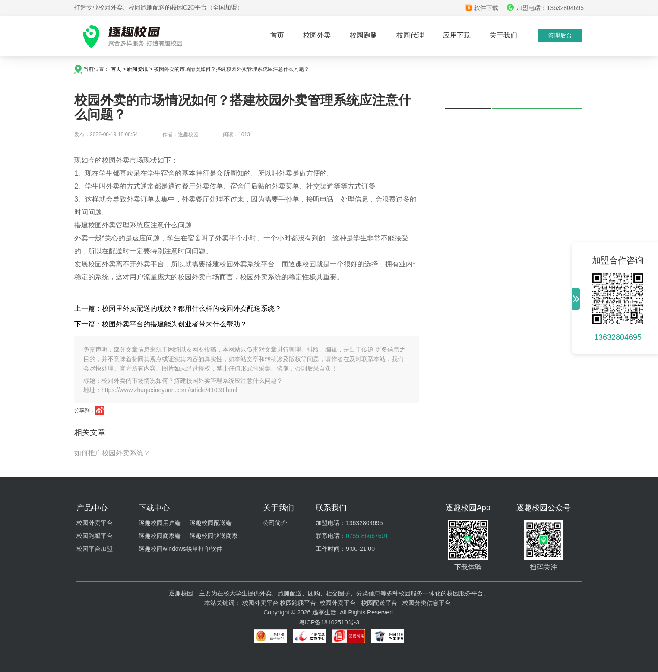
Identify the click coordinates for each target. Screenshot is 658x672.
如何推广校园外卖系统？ (112, 453)
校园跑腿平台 (94, 535)
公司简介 (275, 522)
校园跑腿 (363, 35)
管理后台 (560, 35)
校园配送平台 (379, 602)
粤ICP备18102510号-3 (329, 622)
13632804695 (618, 337)
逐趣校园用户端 (160, 522)
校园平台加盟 (94, 548)
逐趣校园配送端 (211, 522)
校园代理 (410, 35)
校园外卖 (317, 35)
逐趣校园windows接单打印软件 (180, 548)
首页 (277, 35)
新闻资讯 (137, 69)
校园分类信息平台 (426, 602)
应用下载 (457, 35)
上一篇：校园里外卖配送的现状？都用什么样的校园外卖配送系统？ (178, 308)
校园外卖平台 (94, 522)
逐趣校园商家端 (160, 535)
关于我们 (503, 35)
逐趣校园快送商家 (214, 535)
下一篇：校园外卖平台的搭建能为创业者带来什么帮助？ (160, 324)
